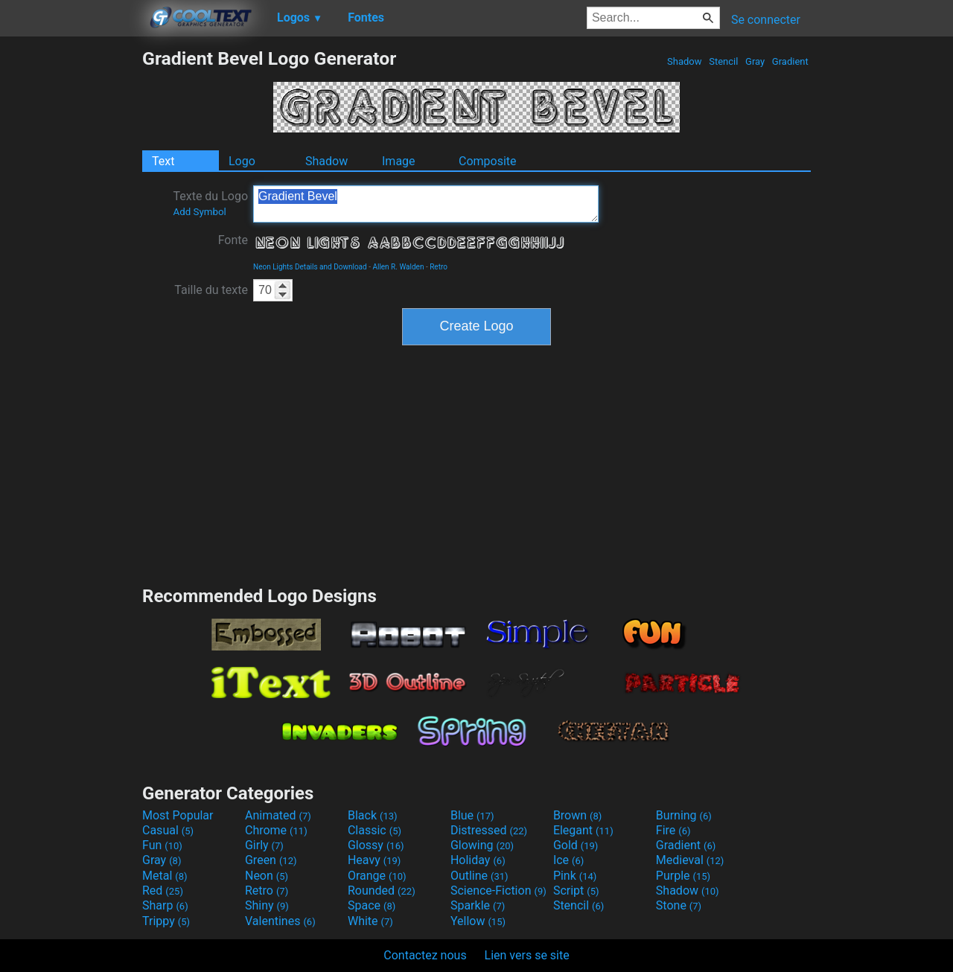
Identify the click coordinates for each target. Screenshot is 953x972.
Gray (755, 61)
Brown (577, 815)
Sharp (165, 905)
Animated (278, 815)
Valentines (280, 921)
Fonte (233, 240)
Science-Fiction (498, 890)
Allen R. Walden (398, 267)
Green (271, 860)
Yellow (478, 921)
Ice (568, 860)
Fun (162, 845)
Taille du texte (211, 290)
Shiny (267, 905)
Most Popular (178, 815)
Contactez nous (424, 955)
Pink (575, 876)
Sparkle (477, 905)
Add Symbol (199, 211)
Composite (488, 161)
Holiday (478, 860)
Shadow (684, 61)
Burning (684, 815)
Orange (377, 876)
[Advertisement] (70, 271)
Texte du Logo (210, 203)
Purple (683, 876)
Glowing (482, 845)
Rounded (381, 890)
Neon (266, 876)
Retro (438, 267)
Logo (242, 161)
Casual (168, 830)
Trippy (166, 921)
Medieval (690, 860)
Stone (678, 905)
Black (373, 815)
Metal (165, 876)
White (370, 921)
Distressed (488, 830)
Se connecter (765, 20)
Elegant (583, 830)
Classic (374, 830)
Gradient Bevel (426, 204)
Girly (264, 845)
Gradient (790, 61)
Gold (576, 845)
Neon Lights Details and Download (310, 267)
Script (576, 890)
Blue (472, 815)
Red (162, 890)
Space (371, 905)
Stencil (724, 61)
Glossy (376, 845)
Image (398, 161)
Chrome (276, 830)
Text (163, 161)
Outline (479, 876)
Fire (673, 830)
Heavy (374, 860)
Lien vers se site (527, 955)
